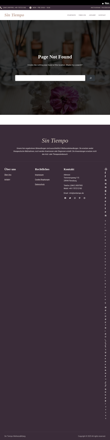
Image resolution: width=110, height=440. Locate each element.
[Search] (91, 78)
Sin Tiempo (14, 15)
